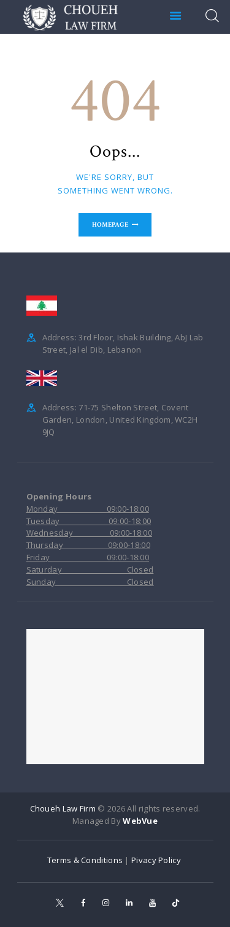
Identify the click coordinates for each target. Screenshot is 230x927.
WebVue (140, 820)
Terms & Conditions (85, 860)
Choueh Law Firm (63, 808)
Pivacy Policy (157, 860)
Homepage (110, 225)
